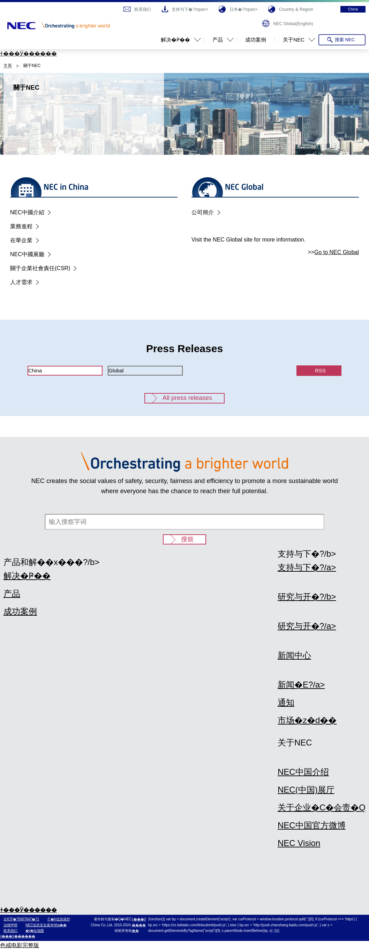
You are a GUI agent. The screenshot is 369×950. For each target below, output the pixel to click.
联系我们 (10, 931)
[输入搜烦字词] (184, 521)
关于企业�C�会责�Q (322, 807)
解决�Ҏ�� (27, 575)
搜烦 (187, 539)
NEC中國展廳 (27, 254)
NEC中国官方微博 (312, 825)
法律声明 (10, 925)
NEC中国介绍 (303, 772)
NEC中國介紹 (27, 212)
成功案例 (20, 611)
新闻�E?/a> (301, 684)
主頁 (7, 65)
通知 (286, 702)
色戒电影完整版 (19, 945)
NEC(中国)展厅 (306, 789)
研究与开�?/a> (307, 626)
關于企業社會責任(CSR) (40, 268)
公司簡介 (202, 212)
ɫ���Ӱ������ (28, 54)
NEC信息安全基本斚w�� (46, 925)
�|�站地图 (34, 931)
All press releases (187, 397)
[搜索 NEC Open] (342, 39)
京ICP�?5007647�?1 (21, 919)
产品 (11, 593)
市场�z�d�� (307, 720)
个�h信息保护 (58, 919)
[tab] (65, 371)
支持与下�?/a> (307, 567)
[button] (178, 40)
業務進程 (21, 226)
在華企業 (21, 240)
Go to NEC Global (336, 252)
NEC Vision (299, 843)
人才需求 (21, 282)
